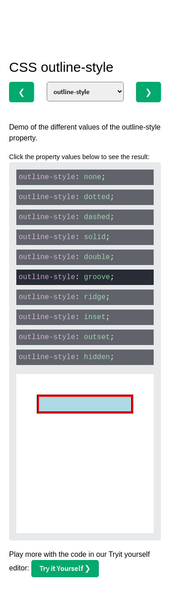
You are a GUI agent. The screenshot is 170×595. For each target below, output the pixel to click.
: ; (62, 177)
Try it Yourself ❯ (65, 568)
